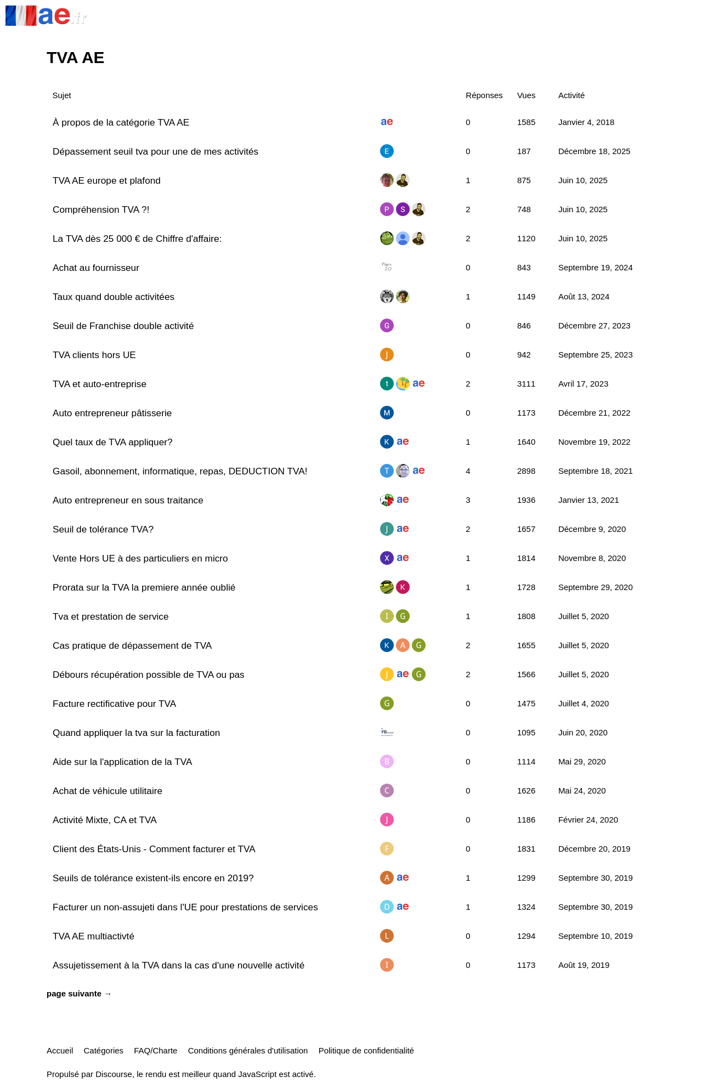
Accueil (60, 1050)
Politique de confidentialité (366, 1050)
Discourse (113, 1074)
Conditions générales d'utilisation (248, 1050)
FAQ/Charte (155, 1050)
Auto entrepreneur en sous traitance (128, 500)
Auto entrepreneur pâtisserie (112, 412)
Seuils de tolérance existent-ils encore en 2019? (153, 877)
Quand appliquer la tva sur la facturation (136, 732)
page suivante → (79, 993)
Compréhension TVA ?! (101, 209)
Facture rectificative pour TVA (114, 703)
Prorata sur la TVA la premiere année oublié (144, 587)
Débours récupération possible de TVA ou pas (149, 674)
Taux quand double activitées (113, 296)
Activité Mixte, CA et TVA (105, 819)
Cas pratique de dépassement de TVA (132, 645)
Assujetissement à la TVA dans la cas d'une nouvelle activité (178, 965)
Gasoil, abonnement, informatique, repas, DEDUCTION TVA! (180, 471)
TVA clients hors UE (94, 354)
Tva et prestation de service (111, 616)
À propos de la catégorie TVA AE (121, 122)
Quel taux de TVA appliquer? (113, 442)
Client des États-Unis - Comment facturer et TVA (154, 848)
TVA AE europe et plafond (107, 180)
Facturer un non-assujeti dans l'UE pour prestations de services (185, 907)
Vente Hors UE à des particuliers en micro (140, 558)
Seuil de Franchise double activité (123, 325)
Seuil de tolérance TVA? (103, 529)
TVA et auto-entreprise (99, 383)
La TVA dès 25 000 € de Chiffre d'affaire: (137, 238)
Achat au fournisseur (96, 267)
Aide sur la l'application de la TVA (122, 761)
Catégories (104, 1050)
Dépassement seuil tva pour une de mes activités (155, 151)
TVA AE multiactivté (93, 936)
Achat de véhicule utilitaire (107, 790)
